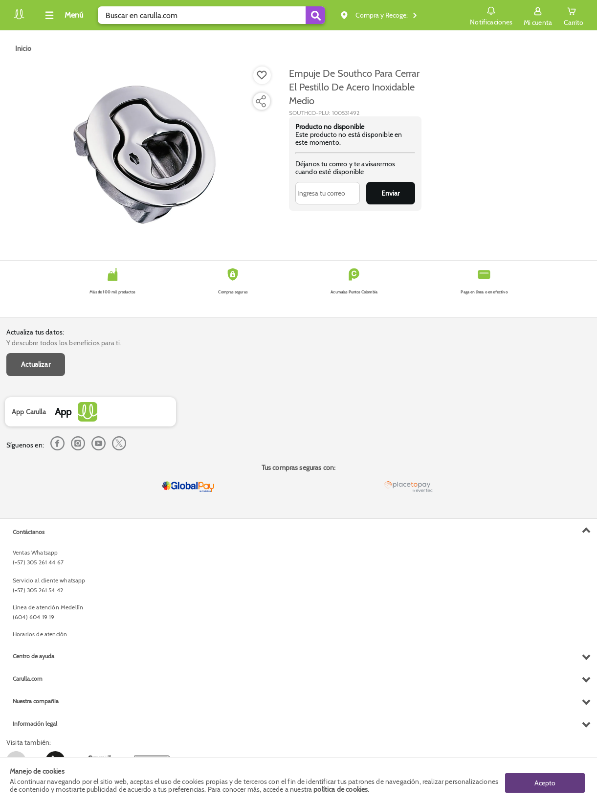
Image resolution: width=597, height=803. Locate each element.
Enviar (390, 193)
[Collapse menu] (62, 15)
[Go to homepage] (23, 48)
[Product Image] (145, 152)
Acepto (544, 780)
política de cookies (340, 789)
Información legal (35, 723)
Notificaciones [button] (491, 14)
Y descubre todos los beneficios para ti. (63, 343)
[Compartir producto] (260, 101)
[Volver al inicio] (19, 17)
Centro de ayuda (33, 656)
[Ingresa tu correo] (327, 193)
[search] (211, 15)
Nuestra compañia (36, 701)
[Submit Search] (315, 15)
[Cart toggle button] (573, 15)
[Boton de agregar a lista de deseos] (262, 75)
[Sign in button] (538, 15)
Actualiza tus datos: (35, 332)
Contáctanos (28, 531)
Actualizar (35, 364)
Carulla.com (28, 678)
